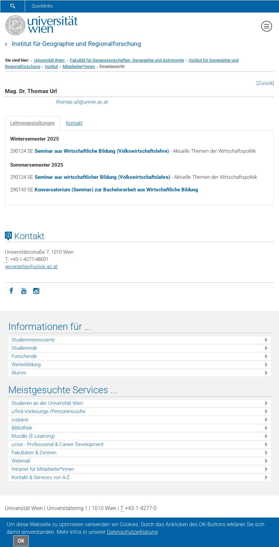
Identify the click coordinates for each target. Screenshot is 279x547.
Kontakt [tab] (74, 123)
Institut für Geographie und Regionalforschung (76, 44)
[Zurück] (265, 83)
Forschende (24, 356)
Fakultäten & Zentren (34, 453)
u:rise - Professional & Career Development (58, 444)
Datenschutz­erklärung (132, 532)
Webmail (21, 461)
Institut (51, 66)
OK (20, 541)
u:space (20, 420)
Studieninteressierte (33, 340)
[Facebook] (11, 290)
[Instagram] (36, 290)
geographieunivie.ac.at (31, 267)
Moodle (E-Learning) (33, 436)
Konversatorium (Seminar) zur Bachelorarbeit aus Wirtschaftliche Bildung (116, 190)
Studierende (24, 348)
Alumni (19, 373)
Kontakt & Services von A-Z (41, 477)
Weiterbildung (26, 365)
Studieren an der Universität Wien (47, 403)
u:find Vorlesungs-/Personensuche (48, 411)
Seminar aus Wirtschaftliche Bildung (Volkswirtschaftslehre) (102, 151)
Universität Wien (49, 60)
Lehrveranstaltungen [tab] (32, 123)
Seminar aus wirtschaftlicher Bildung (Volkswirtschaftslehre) (102, 177)
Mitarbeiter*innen (79, 66)
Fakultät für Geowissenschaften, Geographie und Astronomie (127, 60)
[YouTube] (23, 290)
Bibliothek (22, 428)
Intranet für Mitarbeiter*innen (43, 469)
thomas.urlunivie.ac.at (82, 102)
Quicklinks (42, 6)
